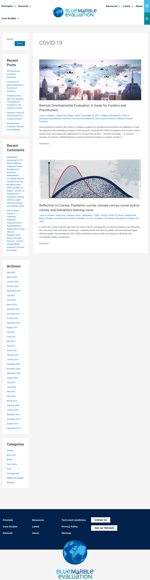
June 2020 (11, 402)
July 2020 (11, 397)
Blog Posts (12, 470)
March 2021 (12, 365)
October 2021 (13, 333)
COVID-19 (129, 115)
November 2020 (14, 384)
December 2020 (14, 379)
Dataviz (125, 215)
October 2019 (13, 439)
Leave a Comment (47, 115)
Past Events (12, 479)
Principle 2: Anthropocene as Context (66, 218)
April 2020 (11, 411)
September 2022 (14, 306)
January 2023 (13, 297)
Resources (113, 6)
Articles (10, 465)
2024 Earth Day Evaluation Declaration (13, 74)
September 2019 (14, 443)
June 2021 (11, 352)
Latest (128, 6)
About (139, 6)
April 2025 (11, 287)
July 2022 (11, 310)
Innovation (68, 118)
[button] (147, 18)
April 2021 (11, 361)
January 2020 (13, 425)
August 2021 (12, 342)
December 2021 (14, 324)
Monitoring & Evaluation (110, 118)
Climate (107, 215)
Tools (9, 484)
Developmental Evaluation (51, 118)
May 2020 (11, 407)
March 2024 (12, 292)
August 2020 (12, 393)
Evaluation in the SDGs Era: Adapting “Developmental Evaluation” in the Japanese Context (15, 101)
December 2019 (14, 429)
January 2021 (13, 374)
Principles (8, 6)
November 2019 (14, 434)
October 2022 (13, 301)
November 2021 (14, 329)
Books (10, 475)
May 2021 (11, 356)
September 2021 (14, 338)
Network (24, 6)
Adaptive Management (114, 115)
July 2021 (11, 347)
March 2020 (12, 416)
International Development (86, 118)
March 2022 (12, 320)
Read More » (44, 143)
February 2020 (13, 420)
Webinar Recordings (16, 493)
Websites (11, 498)
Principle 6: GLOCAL (93, 218)
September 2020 (14, 388)
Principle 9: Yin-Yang (48, 221)
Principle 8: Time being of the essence (120, 218)
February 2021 (13, 370)
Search (10, 39)
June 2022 (11, 315)
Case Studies (10, 18)
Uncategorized (13, 488)
